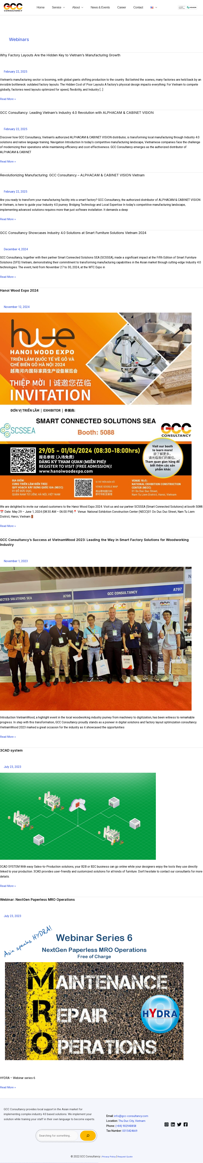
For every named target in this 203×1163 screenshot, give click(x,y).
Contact (131, 7)
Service (64, 7)
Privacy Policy (107, 1156)
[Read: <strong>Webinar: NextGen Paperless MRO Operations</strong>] (96, 996)
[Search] (88, 1136)
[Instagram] (166, 1124)
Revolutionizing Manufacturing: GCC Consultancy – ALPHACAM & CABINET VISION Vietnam (81, 175)
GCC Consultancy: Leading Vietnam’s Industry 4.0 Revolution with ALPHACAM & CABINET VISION (86, 112)
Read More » (8, 99)
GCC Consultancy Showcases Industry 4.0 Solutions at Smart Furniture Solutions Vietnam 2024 (84, 232)
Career (118, 7)
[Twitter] (179, 1124)
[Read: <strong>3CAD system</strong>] (78, 816)
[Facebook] (185, 1124)
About (79, 7)
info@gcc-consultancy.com (131, 1116)
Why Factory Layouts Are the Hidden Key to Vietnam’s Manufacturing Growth (68, 55)
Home (52, 7)
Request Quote (126, 1156)
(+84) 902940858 (125, 1126)
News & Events (100, 7)
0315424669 (129, 1130)
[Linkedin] (173, 1124)
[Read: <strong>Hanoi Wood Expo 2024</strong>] (96, 406)
